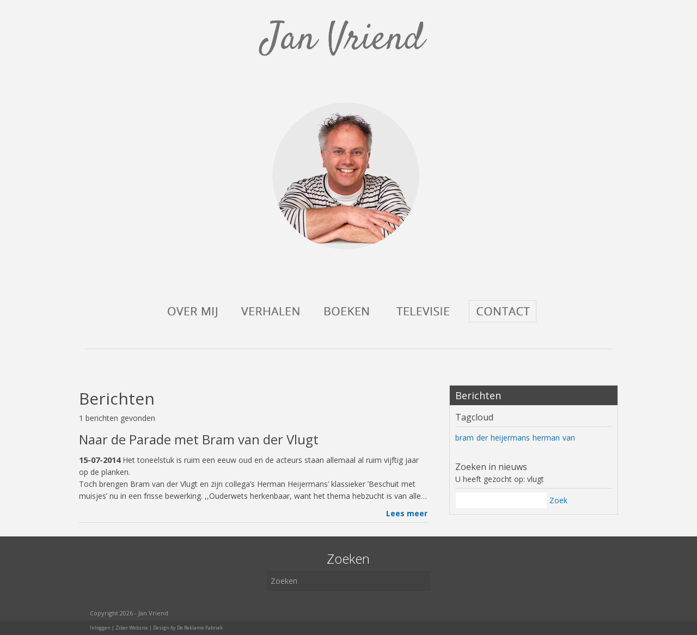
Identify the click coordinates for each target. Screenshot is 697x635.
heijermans (510, 437)
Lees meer (406, 513)
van (569, 437)
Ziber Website (131, 627)
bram (464, 437)
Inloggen (100, 627)
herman (546, 437)
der (482, 437)
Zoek (558, 500)
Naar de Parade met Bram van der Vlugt (199, 439)
